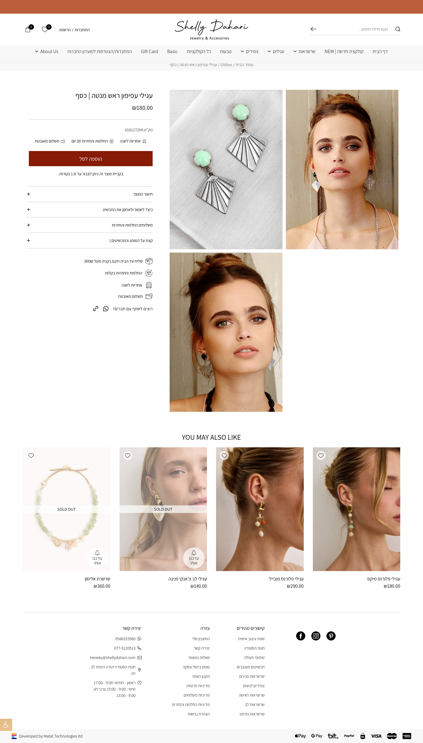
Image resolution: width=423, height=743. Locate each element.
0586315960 (128, 639)
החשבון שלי (201, 638)
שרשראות (307, 52)
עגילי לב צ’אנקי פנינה (187, 579)
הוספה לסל (91, 158)
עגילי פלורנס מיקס (383, 579)
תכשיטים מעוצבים (251, 667)
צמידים (252, 52)
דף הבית (380, 52)
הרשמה (65, 30)
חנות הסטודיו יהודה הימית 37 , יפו (115, 670)
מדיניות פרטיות (198, 685)
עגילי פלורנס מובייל (286, 579)
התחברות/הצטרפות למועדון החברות (99, 52)
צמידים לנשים (254, 685)
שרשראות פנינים (252, 676)
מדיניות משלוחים (197, 695)
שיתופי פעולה (254, 657)
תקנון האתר (201, 676)
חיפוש (313, 29)
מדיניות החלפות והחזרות (191, 704)
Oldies (226, 64)
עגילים (278, 52)
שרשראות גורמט (252, 714)
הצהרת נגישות (199, 714)
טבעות (226, 52)
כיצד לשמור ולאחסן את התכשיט (128, 209)
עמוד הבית (245, 64)
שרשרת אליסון (97, 579)
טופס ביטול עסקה (196, 667)
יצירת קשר (202, 648)
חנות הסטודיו (255, 648)
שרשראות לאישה (252, 695)
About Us (49, 52)
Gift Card (149, 52)
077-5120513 (127, 648)
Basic (172, 52)
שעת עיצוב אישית (251, 638)
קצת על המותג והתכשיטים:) (131, 240)
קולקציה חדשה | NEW (344, 52)
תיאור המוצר (143, 194)
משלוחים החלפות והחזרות (132, 225)
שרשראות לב (255, 704)
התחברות (82, 30)
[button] (321, 455)
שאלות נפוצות (199, 657)
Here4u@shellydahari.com (115, 657)
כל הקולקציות (199, 52)
